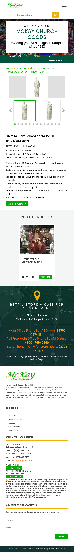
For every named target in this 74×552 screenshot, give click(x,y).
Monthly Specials (15, 419)
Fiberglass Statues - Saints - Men (25, 72)
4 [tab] (26, 124)
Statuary (21, 68)
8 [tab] (40, 124)
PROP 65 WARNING (14, 477)
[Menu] (64, 5)
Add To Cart (15, 203)
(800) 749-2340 (37, 343)
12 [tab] (55, 124)
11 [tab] (52, 124)
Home (9, 68)
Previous (10, 110)
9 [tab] (44, 124)
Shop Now (38, 56)
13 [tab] (59, 124)
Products (11, 423)
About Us (12, 415)
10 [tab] (48, 124)
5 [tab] (29, 124)
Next (63, 110)
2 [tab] (18, 124)
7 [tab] (37, 124)
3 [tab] (22, 124)
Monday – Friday (14, 468)
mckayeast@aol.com (21, 460)
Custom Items (14, 426)
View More (45, 277)
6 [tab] (33, 124)
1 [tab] (15, 124)
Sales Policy (13, 430)
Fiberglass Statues (41, 68)
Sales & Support (56, 60)
